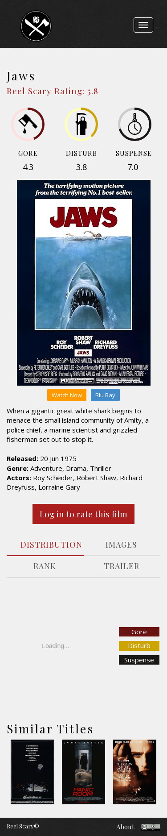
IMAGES (121, 544)
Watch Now (67, 395)
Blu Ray (105, 395)
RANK (44, 566)
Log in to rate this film (83, 514)
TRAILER (121, 566)
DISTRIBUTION (48, 544)
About (125, 826)
